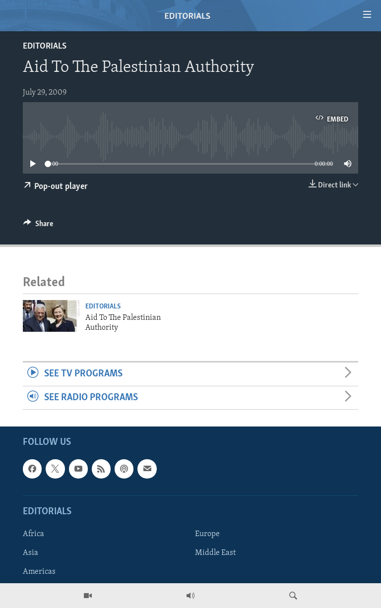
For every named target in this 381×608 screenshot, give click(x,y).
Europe (207, 534)
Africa (33, 534)
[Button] (38, 226)
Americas (39, 572)
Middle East (215, 553)
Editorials (44, 46)
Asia (30, 553)
